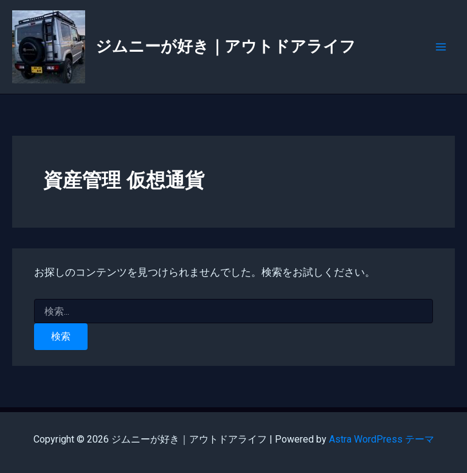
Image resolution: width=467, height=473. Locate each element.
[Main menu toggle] (441, 47)
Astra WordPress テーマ (381, 439)
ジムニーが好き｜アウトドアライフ (225, 46)
